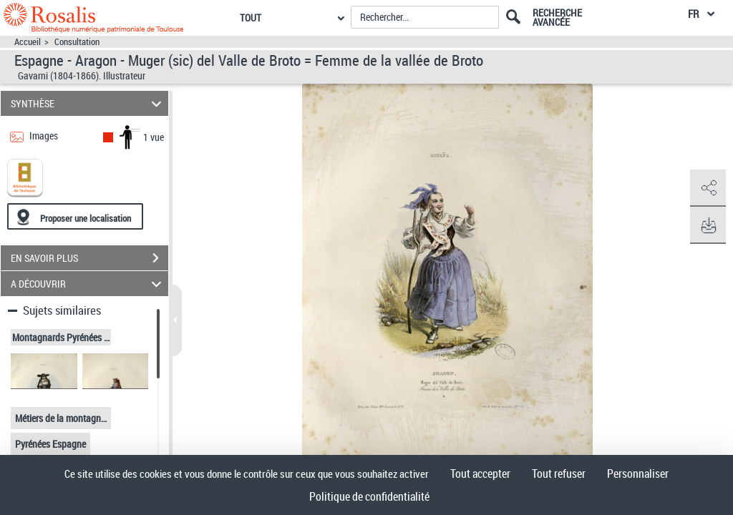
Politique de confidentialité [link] (369, 496)
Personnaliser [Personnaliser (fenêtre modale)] (638, 473)
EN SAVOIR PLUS (89, 258)
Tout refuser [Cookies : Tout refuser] (559, 473)
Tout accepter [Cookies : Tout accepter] (480, 473)
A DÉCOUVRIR (88, 283)
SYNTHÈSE (88, 103)
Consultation (76, 42)
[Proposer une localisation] (75, 216)
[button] (708, 188)
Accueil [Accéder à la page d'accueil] (27, 42)
